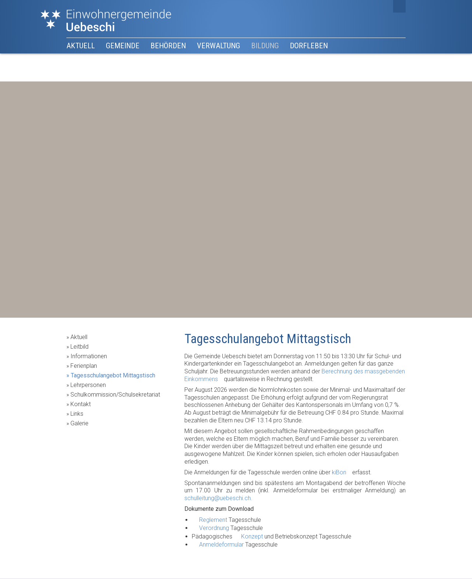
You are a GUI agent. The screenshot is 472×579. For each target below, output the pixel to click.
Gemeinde (122, 45)
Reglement (213, 519)
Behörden (168, 45)
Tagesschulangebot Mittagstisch (113, 375)
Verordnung (214, 527)
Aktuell (80, 45)
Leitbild (79, 346)
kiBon (339, 472)
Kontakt (80, 404)
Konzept (252, 536)
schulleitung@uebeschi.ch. (218, 498)
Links (76, 413)
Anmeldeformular (221, 544)
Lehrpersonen (88, 384)
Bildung (265, 45)
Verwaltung (218, 45)
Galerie (79, 423)
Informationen (88, 356)
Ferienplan (83, 365)
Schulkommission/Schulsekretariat (115, 394)
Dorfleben (309, 45)
